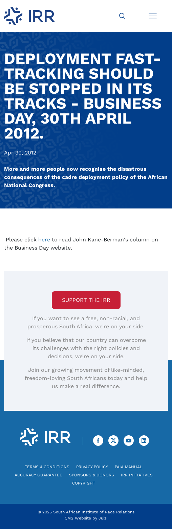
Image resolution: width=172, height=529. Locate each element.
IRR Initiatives (137, 475)
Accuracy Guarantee (38, 475)
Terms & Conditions (47, 466)
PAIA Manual (128, 466)
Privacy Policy (92, 466)
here (44, 239)
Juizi (103, 518)
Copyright (83, 483)
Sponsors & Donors (91, 475)
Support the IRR (86, 300)
